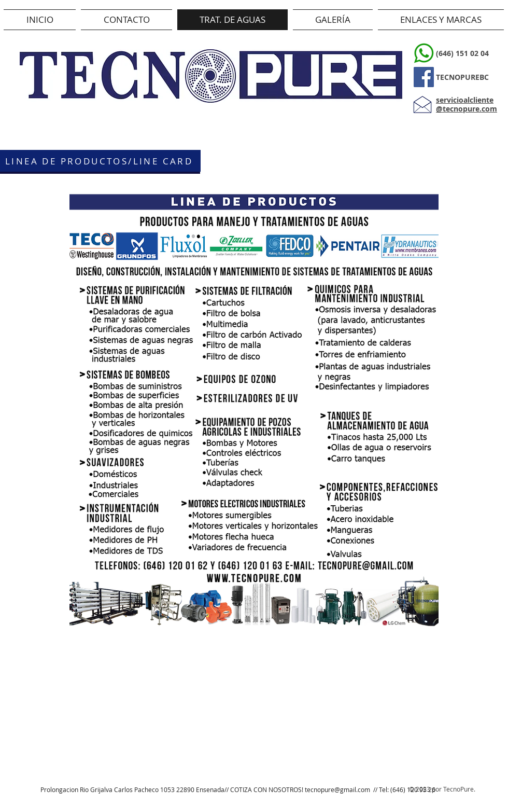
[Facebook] (424, 77)
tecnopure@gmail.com (337, 789)
